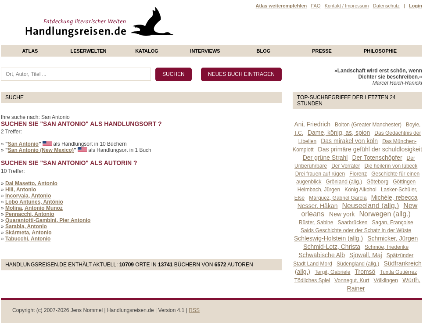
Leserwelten (88, 51)
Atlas (30, 51)
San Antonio (23, 144)
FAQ (315, 5)
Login (415, 5)
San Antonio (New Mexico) (41, 150)
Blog (264, 51)
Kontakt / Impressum (347, 5)
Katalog (146, 51)
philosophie (380, 51)
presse (322, 51)
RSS (194, 310)
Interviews (205, 51)
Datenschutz (386, 5)
